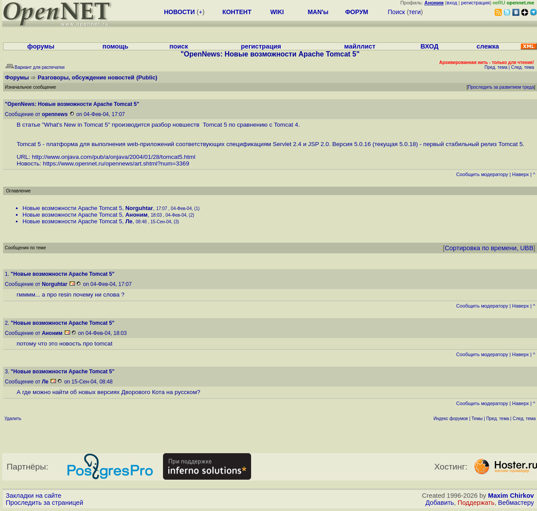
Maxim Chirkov (511, 495)
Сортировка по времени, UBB (488, 248)
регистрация (475, 2)
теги (415, 11)
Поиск (396, 11)
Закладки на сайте (33, 495)
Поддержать (476, 502)
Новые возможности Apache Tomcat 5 (72, 208)
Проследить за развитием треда (501, 87)
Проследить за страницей (44, 502)
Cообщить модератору (482, 174)
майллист (359, 46)
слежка (488, 46)
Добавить (440, 502)
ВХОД (429, 46)
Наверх (520, 174)
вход (452, 2)
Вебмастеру (516, 502)
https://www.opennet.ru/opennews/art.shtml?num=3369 (116, 163)
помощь (116, 46)
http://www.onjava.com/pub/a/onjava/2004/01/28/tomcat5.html (113, 157)
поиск (179, 46)
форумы (41, 46)
